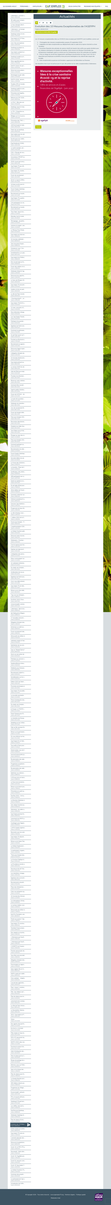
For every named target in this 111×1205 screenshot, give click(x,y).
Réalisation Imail (55, 1198)
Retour (38, 127)
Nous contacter (74, 6)
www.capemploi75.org (57, 1195)
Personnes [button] (24, 6)
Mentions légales (70, 1195)
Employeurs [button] (37, 6)
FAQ (106, 6)
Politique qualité (81, 1195)
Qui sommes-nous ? (10, 6)
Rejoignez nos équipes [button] (92, 6)
